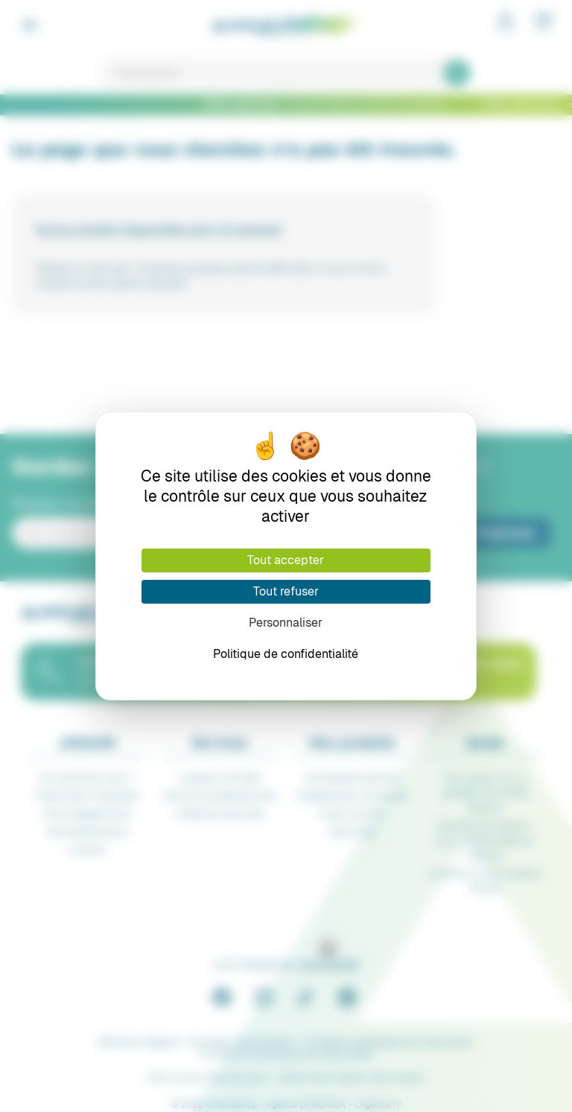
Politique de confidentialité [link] (285, 654)
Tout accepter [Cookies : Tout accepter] (285, 560)
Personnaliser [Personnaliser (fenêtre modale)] (285, 622)
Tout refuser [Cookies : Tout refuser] (286, 591)
